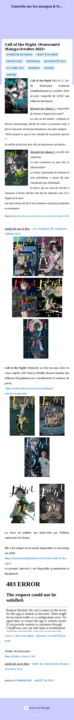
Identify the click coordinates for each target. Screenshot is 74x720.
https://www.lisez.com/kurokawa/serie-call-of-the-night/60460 (40, 216)
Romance (34, 68)
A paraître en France (19, 54)
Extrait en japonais (16, 393)
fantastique (14, 61)
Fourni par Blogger (37, 708)
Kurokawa (33, 61)
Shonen (49, 68)
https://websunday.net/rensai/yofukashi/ (29, 388)
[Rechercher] (68, 6)
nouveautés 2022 (55, 61)
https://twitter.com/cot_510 (20, 656)
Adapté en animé (47, 54)
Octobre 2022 (15, 68)
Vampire (11, 74)
